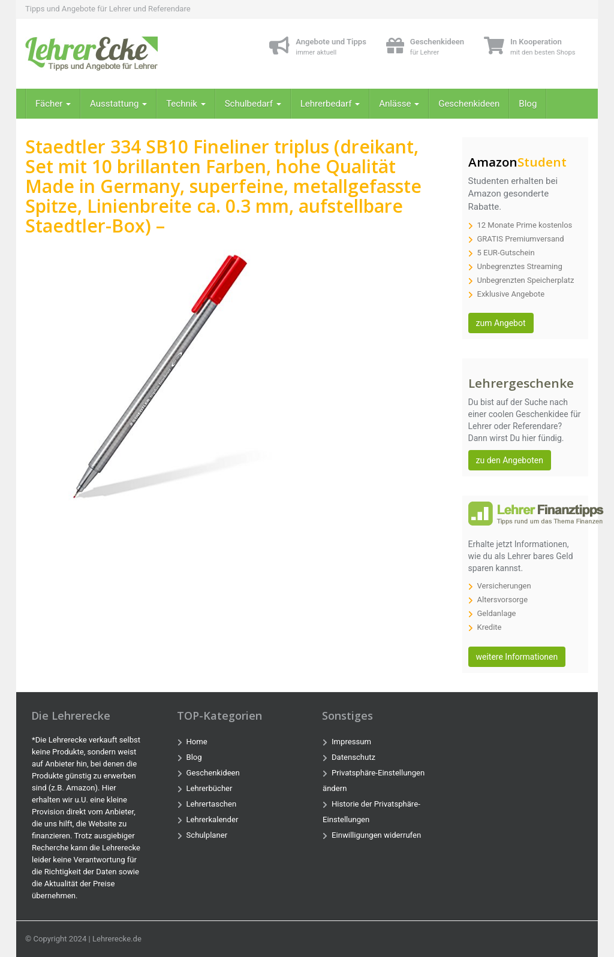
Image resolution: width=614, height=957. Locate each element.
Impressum (351, 741)
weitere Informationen (517, 657)
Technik (186, 103)
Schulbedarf (253, 103)
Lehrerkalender (212, 819)
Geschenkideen (468, 103)
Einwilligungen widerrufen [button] (376, 835)
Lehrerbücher (209, 788)
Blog (528, 103)
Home (196, 741)
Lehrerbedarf (330, 103)
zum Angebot (501, 323)
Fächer (53, 103)
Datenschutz (353, 757)
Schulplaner (207, 835)
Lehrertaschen (211, 803)
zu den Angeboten (509, 460)
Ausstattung (118, 103)
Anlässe (399, 103)
